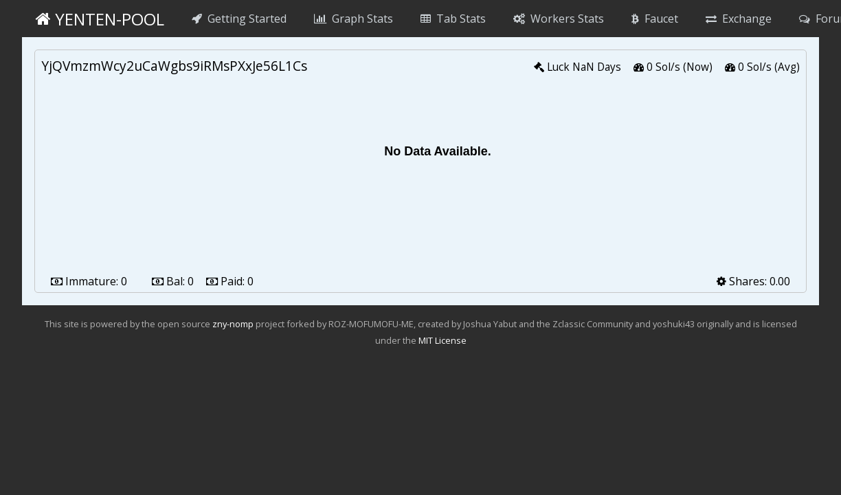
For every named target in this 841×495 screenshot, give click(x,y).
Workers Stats (558, 18)
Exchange (739, 18)
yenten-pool (100, 19)
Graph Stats (353, 18)
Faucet (654, 18)
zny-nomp (233, 324)
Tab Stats (453, 18)
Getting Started (239, 18)
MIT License (442, 340)
